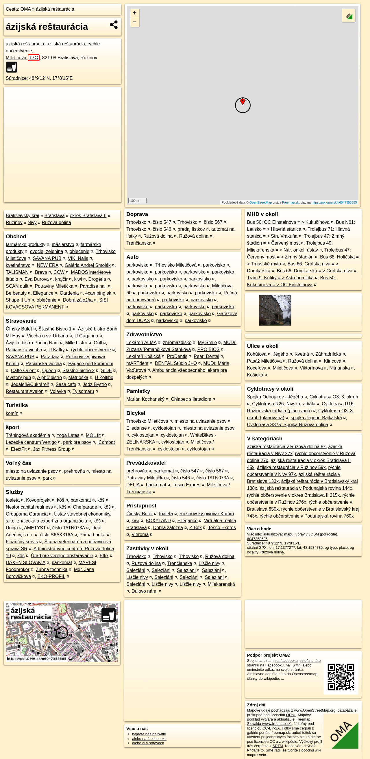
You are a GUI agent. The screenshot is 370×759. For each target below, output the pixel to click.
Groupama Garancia (27, 513)
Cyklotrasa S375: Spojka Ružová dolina (287, 424)
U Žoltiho (104, 377)
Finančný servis (22, 541)
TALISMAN (17, 272)
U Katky (57, 349)
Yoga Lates (67, 435)
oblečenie (80, 251)
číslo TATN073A (68, 527)
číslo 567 (213, 222)
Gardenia (69, 293)
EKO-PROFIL (51, 576)
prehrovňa (74, 471)
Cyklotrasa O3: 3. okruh (334, 396)
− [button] (135, 22)
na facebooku (286, 660)
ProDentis (177, 356)
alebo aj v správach (148, 743)
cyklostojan (164, 428)
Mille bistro (76, 342)
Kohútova (257, 354)
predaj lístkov (191, 229)
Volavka (58, 391)
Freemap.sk (290, 202)
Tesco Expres (186, 484)
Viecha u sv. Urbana (47, 335)
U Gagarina (86, 335)
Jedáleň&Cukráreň (30, 384)
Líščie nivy (209, 563)
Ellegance (43, 293)
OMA (26, 9)
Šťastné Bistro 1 (55, 328)
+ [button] (135, 13)
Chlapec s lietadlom (191, 399)
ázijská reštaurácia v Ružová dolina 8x (286, 446)
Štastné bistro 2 (78, 370)
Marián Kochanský (145, 399)
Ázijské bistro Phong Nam (32, 342)
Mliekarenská (221, 584)
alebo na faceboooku (149, 738)
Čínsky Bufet (19, 328)
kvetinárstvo (18, 265)
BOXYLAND (158, 520)
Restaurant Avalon (24, 391)
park (47, 478)
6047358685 (257, 539)
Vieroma (140, 534)
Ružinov (14, 222)
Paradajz (50, 356)
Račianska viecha (24, 349)
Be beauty (16, 293)
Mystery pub (18, 377)
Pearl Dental (206, 356)
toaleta (13, 500)
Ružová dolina (56, 222)
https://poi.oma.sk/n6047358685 (334, 202)
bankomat (81, 500)
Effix (104, 555)
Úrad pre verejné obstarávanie (62, 555)
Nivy (32, 222)
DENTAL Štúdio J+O (176, 363)
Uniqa (12, 527)
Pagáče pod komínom (90, 363)
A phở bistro (49, 377)
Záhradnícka (328, 354)
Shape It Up (18, 300)
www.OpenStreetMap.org (314, 710)
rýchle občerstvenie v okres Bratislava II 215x (293, 495)
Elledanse (136, 428)
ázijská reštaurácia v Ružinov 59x (291, 467)
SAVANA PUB (47, 258)
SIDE (106, 370)
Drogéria (97, 279)
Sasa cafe (66, 384)
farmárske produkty (25, 244)
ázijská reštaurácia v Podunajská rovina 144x (306, 488)
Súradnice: (17, 78)
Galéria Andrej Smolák (88, 265)
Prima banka (92, 534)
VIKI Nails (78, 258)
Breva (41, 272)
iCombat (106, 442)
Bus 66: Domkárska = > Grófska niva (314, 270)
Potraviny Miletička (54, 286)
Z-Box (195, 527)
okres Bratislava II (88, 215)
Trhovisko (136, 222)
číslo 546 (162, 229)
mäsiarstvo (63, 244)
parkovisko (137, 265)
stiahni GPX (257, 547)
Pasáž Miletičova (264, 361)
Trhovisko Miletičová (176, 265)
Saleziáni (135, 570)
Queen (49, 370)
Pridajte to (255, 750)
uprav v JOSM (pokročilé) (316, 534)
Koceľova (257, 367)
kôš (60, 500)
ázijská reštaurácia (55, 9)
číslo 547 (162, 222)
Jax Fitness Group (52, 449)
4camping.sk (98, 293)
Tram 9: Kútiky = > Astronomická (280, 277)
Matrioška (78, 377)
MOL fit (93, 435)
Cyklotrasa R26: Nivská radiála (283, 403)
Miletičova (23, 57)
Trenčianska (138, 243)
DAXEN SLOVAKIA (25, 562)
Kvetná (302, 354)
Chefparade (85, 507)
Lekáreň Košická (143, 356)
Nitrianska (339, 367)
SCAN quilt (17, 286)
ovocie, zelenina (46, 251)
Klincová (332, 361)
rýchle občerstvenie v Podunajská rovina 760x (307, 516)
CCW (58, 272)
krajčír (61, 279)
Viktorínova (311, 367)
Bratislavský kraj (22, 215)
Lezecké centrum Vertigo (31, 442)
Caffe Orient (23, 370)
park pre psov (77, 442)
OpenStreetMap (260, 202)
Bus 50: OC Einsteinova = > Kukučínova (288, 222)
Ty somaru (83, 391)
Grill (98, 342)
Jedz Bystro (95, 384)
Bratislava (54, 215)
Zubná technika (51, 569)
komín (12, 413)
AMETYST (35, 527)
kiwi (78, 279)
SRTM (278, 746)
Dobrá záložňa (78, 300)
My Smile (207, 342)
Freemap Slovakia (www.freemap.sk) (278, 721)
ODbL (291, 715)
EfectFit (19, 449)
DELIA (132, 484)
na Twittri (293, 665)
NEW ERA (47, 265)
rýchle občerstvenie (91, 349)
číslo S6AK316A (56, 534)
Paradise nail (93, 286)
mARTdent (137, 363)
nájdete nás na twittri (149, 734)
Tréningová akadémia (28, 435)
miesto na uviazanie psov (32, 471)
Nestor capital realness (29, 507)
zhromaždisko (177, 342)
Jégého (280, 354)
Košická (255, 374)
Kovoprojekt (38, 500)
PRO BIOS (208, 349)
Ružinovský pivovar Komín (207, 513)
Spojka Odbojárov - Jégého (275, 396)
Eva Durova (37, 279)
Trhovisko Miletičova (147, 421)
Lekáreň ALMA (141, 342)
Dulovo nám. (145, 591)
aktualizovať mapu (278, 534)
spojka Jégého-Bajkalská (316, 417)
